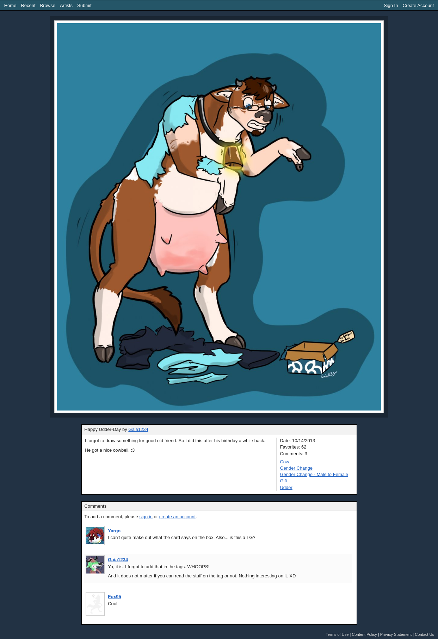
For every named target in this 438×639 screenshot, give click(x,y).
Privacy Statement (396, 634)
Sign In (391, 5)
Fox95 (114, 596)
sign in (146, 516)
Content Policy (364, 634)
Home (10, 5)
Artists (66, 5)
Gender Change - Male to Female (314, 474)
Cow (284, 461)
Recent (28, 5)
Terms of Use (337, 634)
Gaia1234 (138, 429)
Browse (47, 5)
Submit (84, 5)
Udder (286, 487)
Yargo (114, 530)
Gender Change (296, 468)
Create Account (418, 5)
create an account (177, 516)
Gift (283, 480)
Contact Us (424, 634)
